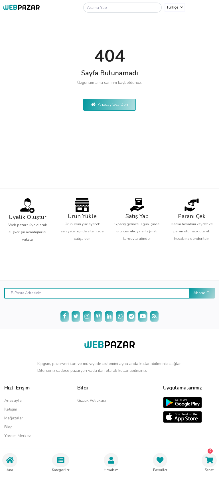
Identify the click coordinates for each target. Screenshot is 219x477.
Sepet (209, 460)
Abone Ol (202, 293)
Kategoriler (60, 462)
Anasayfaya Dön (109, 104)
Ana (9, 462)
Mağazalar (13, 418)
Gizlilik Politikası (91, 400)
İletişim (10, 409)
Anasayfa (13, 400)
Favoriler (160, 462)
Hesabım (111, 462)
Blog (8, 427)
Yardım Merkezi (17, 436)
